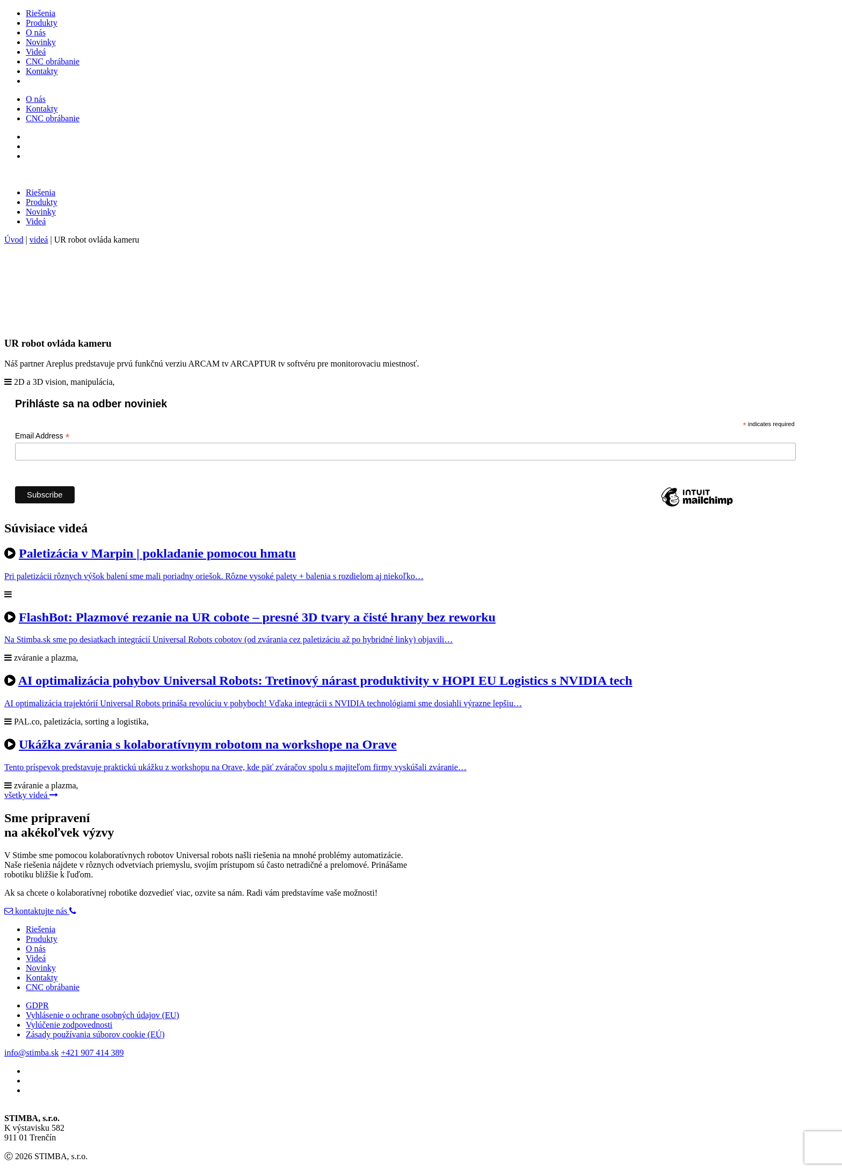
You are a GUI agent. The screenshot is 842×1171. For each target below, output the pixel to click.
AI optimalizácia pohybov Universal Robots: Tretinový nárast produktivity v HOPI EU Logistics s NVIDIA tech (325, 680)
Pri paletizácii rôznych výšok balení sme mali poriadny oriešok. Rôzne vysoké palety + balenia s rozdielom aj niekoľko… (214, 576)
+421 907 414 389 (92, 1052)
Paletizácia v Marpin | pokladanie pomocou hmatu (157, 553)
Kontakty (42, 71)
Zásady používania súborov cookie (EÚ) (95, 1034)
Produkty (41, 22)
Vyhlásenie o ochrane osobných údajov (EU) (102, 1015)
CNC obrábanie (52, 61)
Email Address (42, 436)
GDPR (37, 1005)
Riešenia (40, 13)
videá (39, 239)
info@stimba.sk (31, 1052)
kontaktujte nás (36, 911)
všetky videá (31, 795)
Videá (36, 51)
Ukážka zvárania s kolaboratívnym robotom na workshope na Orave (208, 744)
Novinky (41, 42)
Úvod (14, 239)
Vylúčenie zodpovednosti (69, 1024)
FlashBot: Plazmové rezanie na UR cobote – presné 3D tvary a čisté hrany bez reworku (257, 617)
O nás (36, 32)
